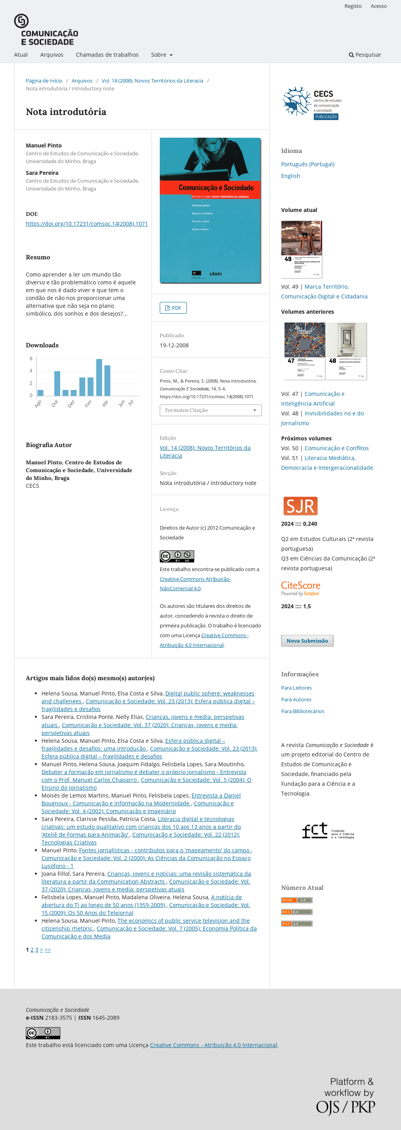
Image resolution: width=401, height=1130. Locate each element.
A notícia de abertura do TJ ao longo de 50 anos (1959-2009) (142, 901)
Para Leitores (296, 687)
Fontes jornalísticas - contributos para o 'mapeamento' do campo (165, 850)
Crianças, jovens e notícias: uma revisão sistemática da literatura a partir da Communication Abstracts (146, 877)
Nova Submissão (307, 640)
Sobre (159, 54)
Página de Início (44, 80)
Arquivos (51, 54)
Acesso (379, 5)
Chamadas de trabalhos (107, 54)
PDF (176, 307)
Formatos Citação (186, 410)
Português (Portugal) (307, 164)
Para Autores (296, 699)
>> (48, 949)
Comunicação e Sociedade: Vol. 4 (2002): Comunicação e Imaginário (138, 807)
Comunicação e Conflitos (337, 448)
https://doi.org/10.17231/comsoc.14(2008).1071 (87, 223)
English (290, 176)
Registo (353, 5)
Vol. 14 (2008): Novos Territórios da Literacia (152, 80)
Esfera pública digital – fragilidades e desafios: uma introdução (133, 744)
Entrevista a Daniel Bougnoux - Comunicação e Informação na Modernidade (141, 799)
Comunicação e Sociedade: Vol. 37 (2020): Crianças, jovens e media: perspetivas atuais (146, 885)
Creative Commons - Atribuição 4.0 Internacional (213, 1045)
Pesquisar (365, 54)
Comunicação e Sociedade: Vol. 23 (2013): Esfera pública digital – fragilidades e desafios (150, 752)
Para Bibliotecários (302, 711)
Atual (21, 54)
